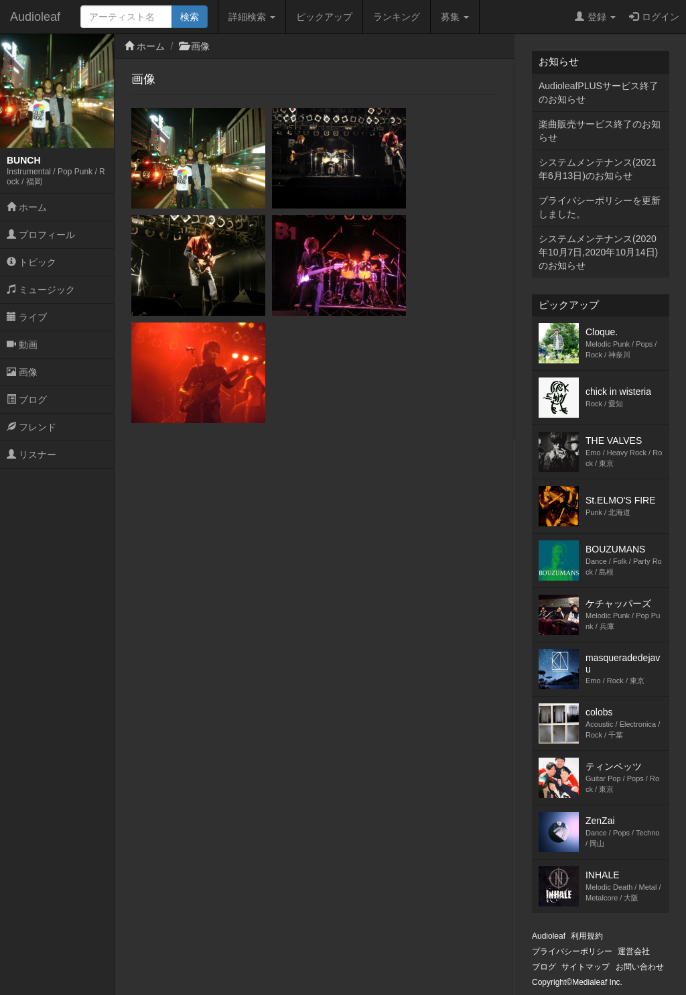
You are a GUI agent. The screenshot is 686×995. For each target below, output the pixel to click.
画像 (22, 372)
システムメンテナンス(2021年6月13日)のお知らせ (598, 169)
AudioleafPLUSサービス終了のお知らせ (599, 92)
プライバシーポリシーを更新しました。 (600, 207)
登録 (595, 16)
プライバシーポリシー (572, 951)
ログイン (654, 16)
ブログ (27, 399)
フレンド (31, 427)
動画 (22, 344)
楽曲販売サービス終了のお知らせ (600, 131)
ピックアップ (324, 16)
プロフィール (41, 234)
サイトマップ (585, 967)
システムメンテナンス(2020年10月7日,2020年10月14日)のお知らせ (598, 252)
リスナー (31, 454)
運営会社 (634, 951)
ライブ (27, 317)
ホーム (27, 207)
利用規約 (587, 936)
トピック (31, 262)
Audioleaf (35, 16)
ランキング (396, 16)
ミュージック (41, 289)
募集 (455, 16)
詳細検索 (251, 16)
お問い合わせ (640, 967)
